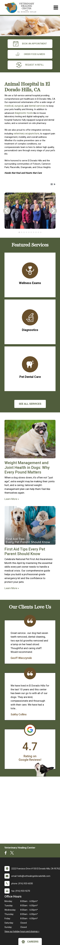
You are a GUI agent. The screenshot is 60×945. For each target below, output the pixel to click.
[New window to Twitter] (12, 853)
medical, (9, 105)
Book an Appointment (30, 43)
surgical (18, 105)
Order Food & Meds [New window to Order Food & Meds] (30, 54)
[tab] (19, 232)
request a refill (30, 64)
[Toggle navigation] (55, 7)
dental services (37, 105)
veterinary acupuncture (26, 133)
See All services (30, 403)
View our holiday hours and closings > (21, 931)
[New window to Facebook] (6, 853)
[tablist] (30, 232)
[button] (52, 184)
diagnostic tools (23, 112)
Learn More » (11, 498)
